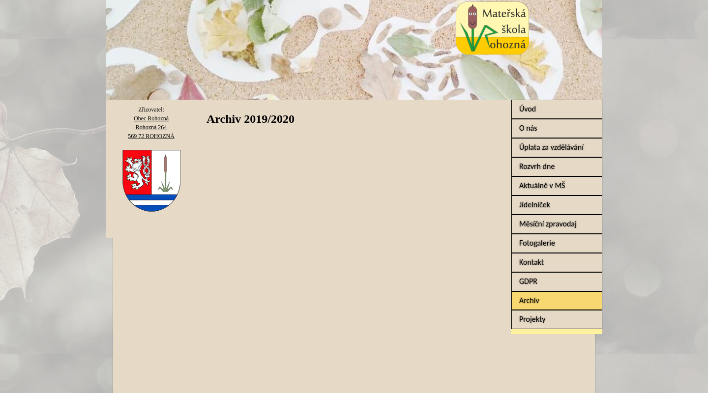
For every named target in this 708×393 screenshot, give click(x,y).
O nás (528, 128)
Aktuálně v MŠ (542, 185)
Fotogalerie (537, 243)
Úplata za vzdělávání (551, 147)
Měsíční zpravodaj (548, 223)
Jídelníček (534, 204)
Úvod (527, 108)
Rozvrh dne (537, 166)
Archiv (529, 300)
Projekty (532, 319)
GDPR (528, 281)
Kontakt (531, 262)
